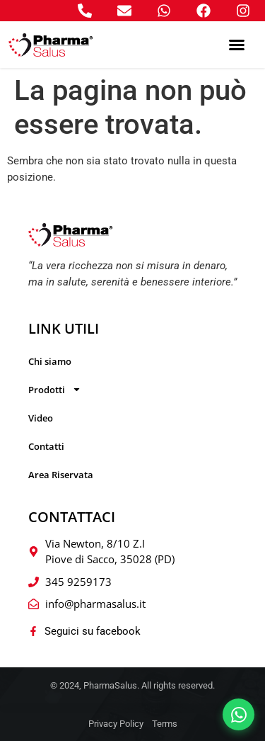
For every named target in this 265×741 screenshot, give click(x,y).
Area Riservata (60, 474)
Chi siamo (49, 361)
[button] (236, 44)
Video (40, 418)
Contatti (46, 446)
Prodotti (54, 389)
